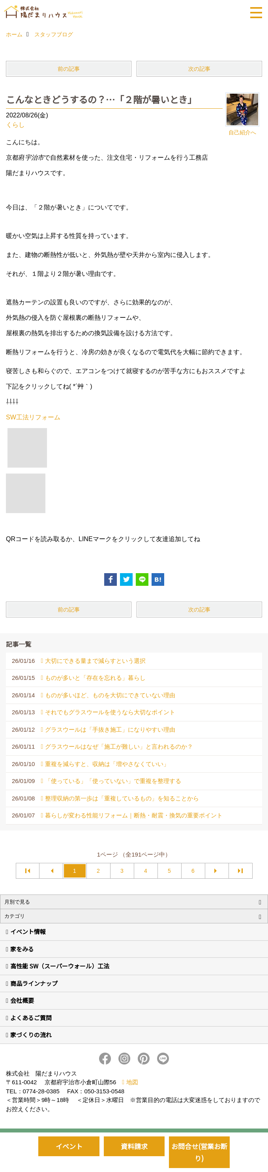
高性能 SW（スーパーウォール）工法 (59, 966)
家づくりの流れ (31, 1034)
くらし (15, 124)
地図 (132, 1082)
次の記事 (199, 69)
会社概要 (22, 1000)
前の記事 (69, 69)
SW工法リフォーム (33, 417)
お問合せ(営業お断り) (199, 1152)
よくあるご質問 (31, 1017)
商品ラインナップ (34, 983)
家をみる (22, 949)
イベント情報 (28, 931)
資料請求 (134, 1146)
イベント (69, 1146)
